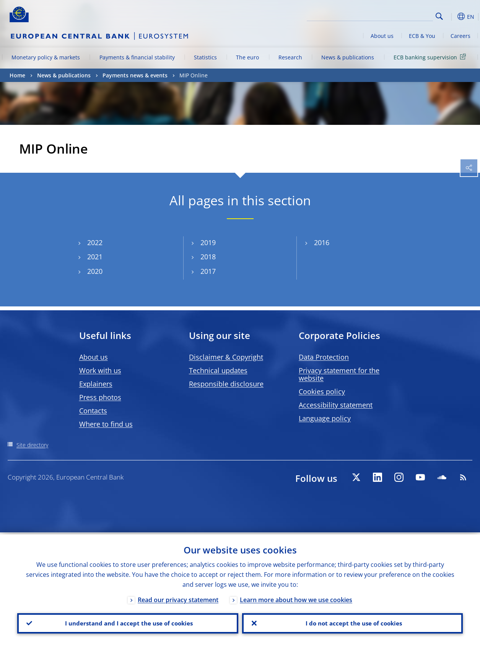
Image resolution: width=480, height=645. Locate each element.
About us (382, 35)
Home (17, 75)
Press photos (100, 397)
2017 (208, 271)
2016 (321, 242)
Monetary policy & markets (45, 57)
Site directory (32, 445)
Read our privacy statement (178, 598)
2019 (208, 242)
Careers (460, 35)
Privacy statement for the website (339, 374)
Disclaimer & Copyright (226, 357)
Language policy (325, 418)
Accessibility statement (336, 404)
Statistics (205, 57)
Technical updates (218, 370)
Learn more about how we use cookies (296, 598)
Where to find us (106, 424)
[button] (451, 16)
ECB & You (422, 35)
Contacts (93, 410)
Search (439, 16)
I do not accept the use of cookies (352, 622)
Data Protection (324, 357)
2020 (95, 271)
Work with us (100, 370)
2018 (208, 256)
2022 (95, 242)
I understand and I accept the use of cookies (128, 622)
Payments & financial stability (137, 57)
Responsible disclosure (226, 383)
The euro (247, 57)
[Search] (394, 15)
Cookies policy (322, 391)
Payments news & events (135, 75)
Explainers (95, 383)
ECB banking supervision (431, 57)
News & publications (347, 57)
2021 (95, 256)
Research (290, 57)
